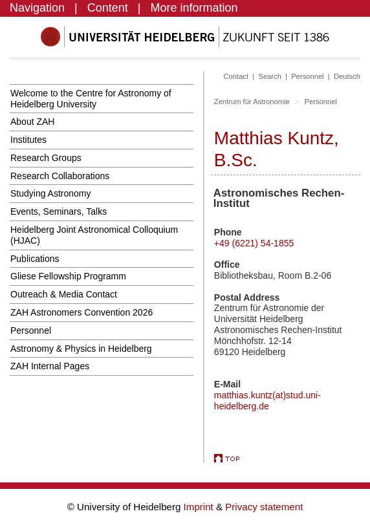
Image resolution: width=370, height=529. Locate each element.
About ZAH (32, 121)
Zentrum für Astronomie (252, 101)
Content (107, 7)
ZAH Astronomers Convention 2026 (81, 312)
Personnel (30, 330)
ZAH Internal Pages (49, 366)
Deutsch (347, 76)
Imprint (200, 506)
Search (269, 76)
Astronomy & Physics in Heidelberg (81, 348)
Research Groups (46, 158)
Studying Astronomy (50, 193)
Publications (35, 259)
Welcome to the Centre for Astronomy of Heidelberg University (90, 98)
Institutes (28, 140)
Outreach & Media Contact (63, 294)
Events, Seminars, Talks (58, 211)
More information (194, 7)
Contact (236, 76)
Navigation (37, 7)
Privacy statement (264, 506)
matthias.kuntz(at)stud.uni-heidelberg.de (267, 400)
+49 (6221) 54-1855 (254, 243)
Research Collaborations (59, 176)
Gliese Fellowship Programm (68, 276)
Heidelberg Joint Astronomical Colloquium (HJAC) (94, 235)
